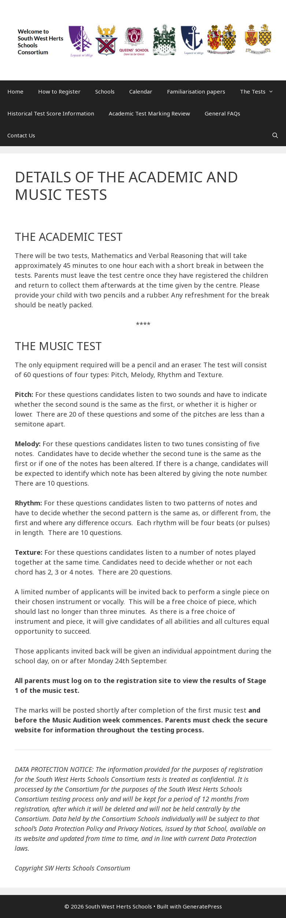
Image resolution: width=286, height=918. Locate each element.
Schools (105, 91)
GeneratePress (202, 906)
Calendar (140, 91)
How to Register (59, 91)
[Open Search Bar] (275, 135)
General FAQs (222, 113)
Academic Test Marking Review (149, 113)
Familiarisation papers (196, 91)
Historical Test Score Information (50, 113)
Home (15, 91)
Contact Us (21, 135)
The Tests (260, 91)
